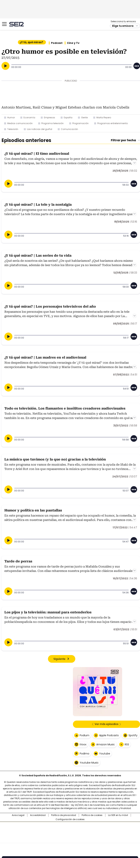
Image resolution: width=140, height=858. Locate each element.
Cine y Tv (73, 42)
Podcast (57, 42)
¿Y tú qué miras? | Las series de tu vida (37, 255)
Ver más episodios (106, 724)
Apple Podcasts (109, 735)
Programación (80, 123)
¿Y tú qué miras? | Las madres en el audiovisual (45, 357)
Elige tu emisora (122, 26)
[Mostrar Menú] (4, 24)
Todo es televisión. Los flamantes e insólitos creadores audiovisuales (64, 408)
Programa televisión (52, 123)
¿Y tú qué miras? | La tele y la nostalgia (38, 204)
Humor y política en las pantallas (33, 510)
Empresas (49, 117)
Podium (84, 735)
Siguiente (59, 659)
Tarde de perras (18, 561)
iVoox (83, 744)
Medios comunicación (20, 123)
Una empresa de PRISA (70, 830)
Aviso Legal (18, 815)
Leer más (134, 163)
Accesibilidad (38, 815)
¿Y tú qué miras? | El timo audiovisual (36, 153)
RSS (127, 744)
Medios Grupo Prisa (70, 839)
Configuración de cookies (70, 819)
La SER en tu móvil (118, 815)
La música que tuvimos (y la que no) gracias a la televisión (55, 459)
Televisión (12, 129)
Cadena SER (16, 24)
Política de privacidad (63, 815)
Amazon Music (105, 744)
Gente (84, 117)
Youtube (104, 753)
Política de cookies (92, 815)
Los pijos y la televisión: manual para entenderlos (48, 612)
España (68, 117)
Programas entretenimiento (112, 123)
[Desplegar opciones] (136, 66)
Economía (29, 117)
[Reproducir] (5, 66)
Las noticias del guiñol (39, 129)
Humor (11, 117)
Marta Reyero (103, 117)
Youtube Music (89, 762)
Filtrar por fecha (123, 140)
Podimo (84, 753)
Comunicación (69, 129)
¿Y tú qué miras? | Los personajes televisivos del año (50, 306)
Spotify (133, 735)
